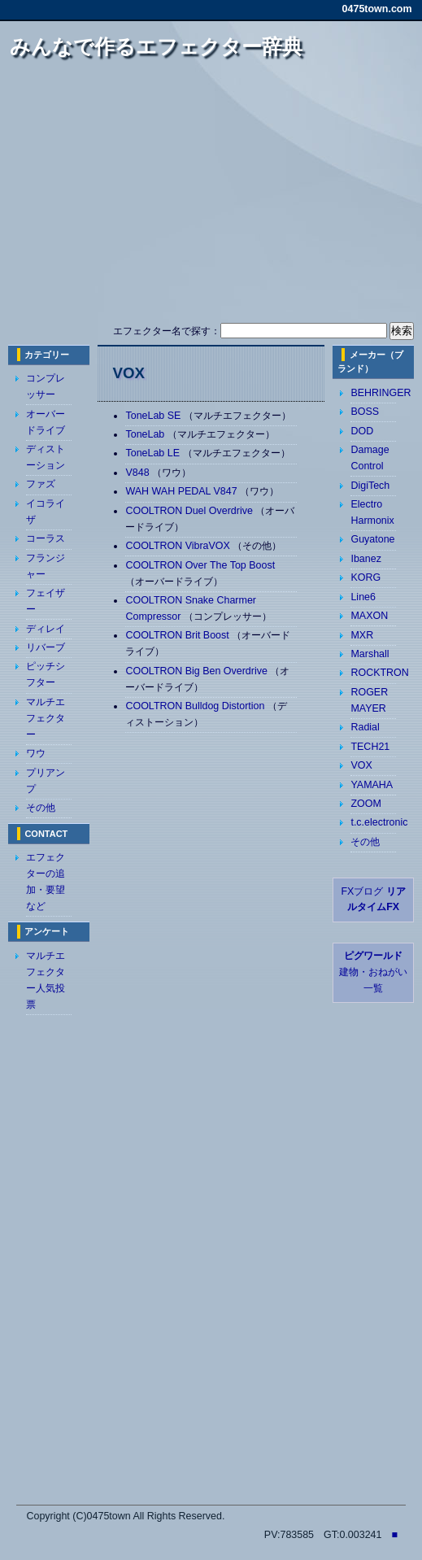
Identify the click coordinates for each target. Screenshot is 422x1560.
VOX (361, 765)
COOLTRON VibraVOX (179, 545)
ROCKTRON (379, 672)
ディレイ (45, 628)
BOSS (364, 411)
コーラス (45, 538)
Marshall (369, 654)
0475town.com (377, 9)
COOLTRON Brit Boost (178, 635)
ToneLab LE (153, 453)
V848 (138, 472)
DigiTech (369, 485)
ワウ (36, 753)
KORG (365, 577)
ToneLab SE (154, 415)
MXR (361, 635)
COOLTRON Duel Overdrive (190, 510)
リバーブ (45, 647)
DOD (361, 431)
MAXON (369, 615)
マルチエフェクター (45, 718)
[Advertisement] (219, 198)
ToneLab (146, 434)
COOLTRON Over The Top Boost (200, 565)
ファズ (40, 484)
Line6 (363, 597)
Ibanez (365, 558)
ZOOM (365, 803)
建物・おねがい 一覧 (373, 972)
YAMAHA (371, 785)
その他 (40, 807)
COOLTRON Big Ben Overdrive (197, 671)
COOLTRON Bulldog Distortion (196, 706)
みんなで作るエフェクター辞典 (156, 46)
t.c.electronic (378, 822)
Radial (364, 727)
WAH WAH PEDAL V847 (182, 491)
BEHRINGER (380, 393)
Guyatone (372, 539)
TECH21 (369, 746)
